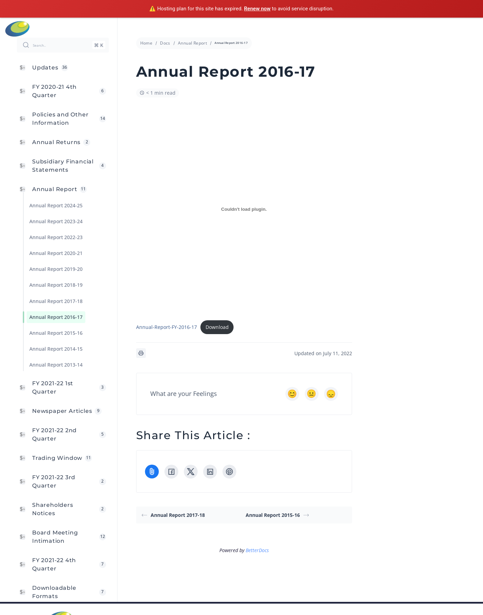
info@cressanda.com (245, 28)
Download (217, 327)
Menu (473, 29)
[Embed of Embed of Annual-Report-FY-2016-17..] (244, 209)
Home (146, 43)
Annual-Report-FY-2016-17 (166, 327)
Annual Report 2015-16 (277, 515)
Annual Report (192, 43)
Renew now (257, 9)
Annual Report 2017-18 (173, 515)
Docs (165, 43)
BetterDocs (257, 550)
